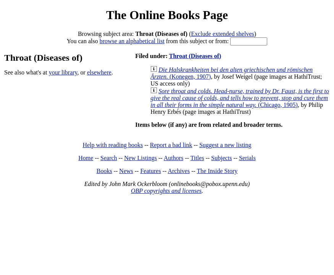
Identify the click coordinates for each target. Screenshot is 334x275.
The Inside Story (217, 171)
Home (85, 158)
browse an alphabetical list (132, 41)
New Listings (140, 158)
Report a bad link (171, 145)
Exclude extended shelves (222, 34)
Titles (197, 158)
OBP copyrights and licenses (166, 191)
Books (104, 171)
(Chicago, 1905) (239, 98)
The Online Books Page (167, 15)
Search (108, 158)
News (126, 171)
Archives (179, 171)
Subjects (221, 158)
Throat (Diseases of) (195, 56)
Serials (247, 158)
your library (63, 72)
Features (150, 171)
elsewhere (99, 72)
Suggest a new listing (225, 145)
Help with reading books (112, 145)
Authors (174, 158)
